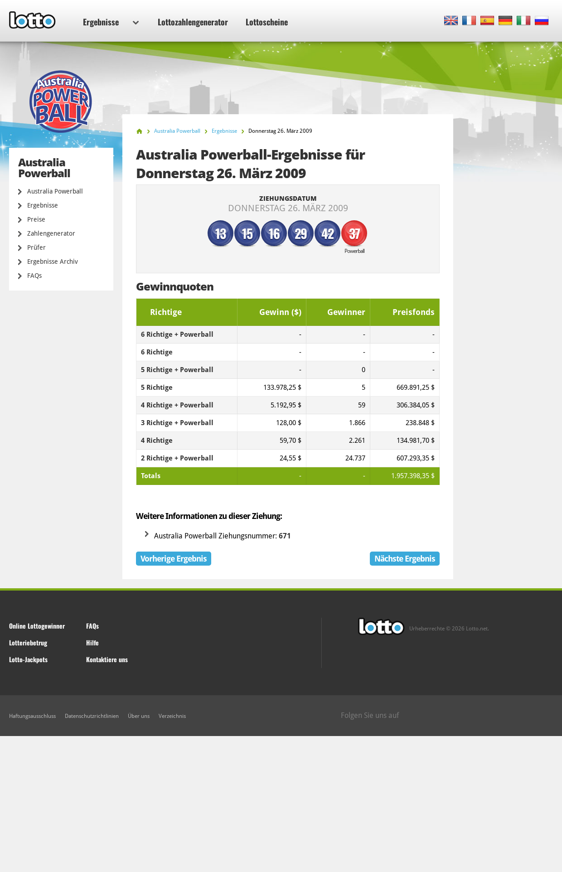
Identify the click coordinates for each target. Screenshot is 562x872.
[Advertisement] (281, 804)
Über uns (139, 716)
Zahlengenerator (51, 233)
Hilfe (92, 642)
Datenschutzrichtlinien (92, 716)
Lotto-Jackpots (28, 659)
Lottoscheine (267, 22)
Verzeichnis (172, 716)
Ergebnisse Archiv (52, 261)
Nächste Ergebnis (404, 558)
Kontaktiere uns (107, 659)
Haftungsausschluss (32, 716)
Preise (36, 219)
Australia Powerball (55, 191)
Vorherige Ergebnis (173, 558)
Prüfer (36, 247)
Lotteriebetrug (28, 642)
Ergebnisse (111, 22)
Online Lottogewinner (37, 625)
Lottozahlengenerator (193, 22)
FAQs (34, 275)
